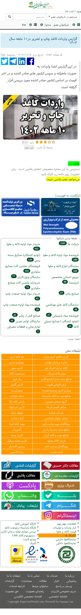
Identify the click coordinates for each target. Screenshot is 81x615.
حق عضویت (12, 591)
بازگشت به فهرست (67, 195)
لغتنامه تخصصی (58, 596)
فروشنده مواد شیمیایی (62, 315)
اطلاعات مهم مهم (66, 524)
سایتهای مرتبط (40, 586)
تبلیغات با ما (13, 576)
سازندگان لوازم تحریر (24, 321)
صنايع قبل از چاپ (26, 315)
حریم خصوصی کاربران (63, 591)
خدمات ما (52, 576)
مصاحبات (26, 581)
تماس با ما (34, 576)
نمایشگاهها (66, 539)
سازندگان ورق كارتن (25, 277)
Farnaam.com (66, 601)
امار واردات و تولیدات (64, 528)
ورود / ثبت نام (73, 11)
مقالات (43, 581)
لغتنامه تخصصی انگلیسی (28, 596)
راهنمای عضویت (35, 591)
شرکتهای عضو (61, 25)
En (24, 25)
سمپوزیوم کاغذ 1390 (24, 535)
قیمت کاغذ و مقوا (66, 531)
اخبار (56, 581)
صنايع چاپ (69, 293)
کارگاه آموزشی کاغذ (25, 524)
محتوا (48, 25)
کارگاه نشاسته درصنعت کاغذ (20, 528)
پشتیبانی (71, 581)
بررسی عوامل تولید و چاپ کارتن (18, 531)
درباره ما (69, 576)
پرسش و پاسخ (64, 586)
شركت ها (69, 244)
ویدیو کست (29, 539)
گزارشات (9, 581)
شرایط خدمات (17, 586)
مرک (32, 543)
